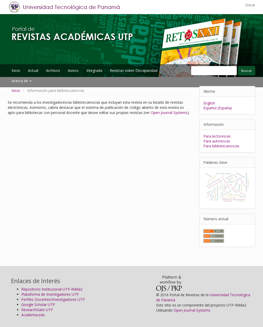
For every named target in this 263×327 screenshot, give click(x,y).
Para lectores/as (217, 136)
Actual (33, 70)
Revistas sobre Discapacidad (133, 70)
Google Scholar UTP (38, 304)
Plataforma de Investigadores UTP (50, 294)
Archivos (53, 70)
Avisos (73, 70)
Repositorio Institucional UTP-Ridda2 (51, 289)
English (209, 103)
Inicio (16, 70)
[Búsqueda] (214, 70)
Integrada (94, 70)
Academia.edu (33, 314)
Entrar (250, 5)
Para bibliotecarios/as (221, 145)
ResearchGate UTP (37, 309)
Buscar (246, 70)
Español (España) (217, 107)
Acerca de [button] (22, 80)
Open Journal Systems (169, 112)
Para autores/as (216, 141)
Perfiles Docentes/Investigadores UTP (53, 299)
